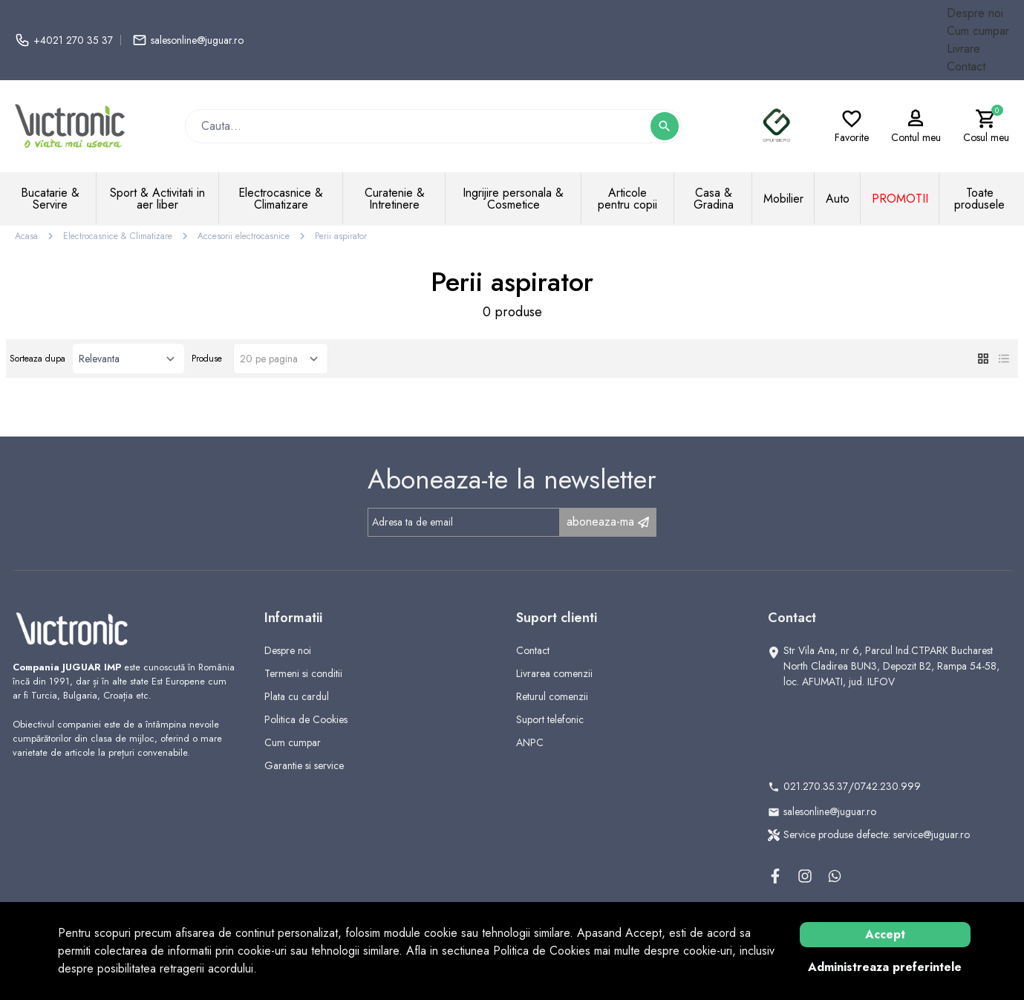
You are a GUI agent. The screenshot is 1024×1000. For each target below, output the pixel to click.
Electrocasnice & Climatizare (117, 236)
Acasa (26, 236)
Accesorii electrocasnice (244, 236)
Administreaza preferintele (885, 967)
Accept (885, 934)
